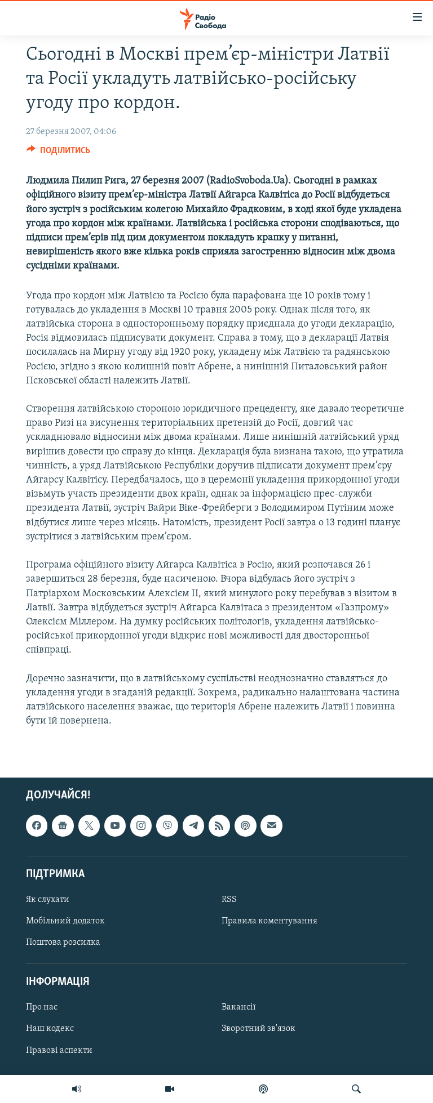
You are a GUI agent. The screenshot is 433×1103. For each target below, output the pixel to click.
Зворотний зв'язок (258, 1029)
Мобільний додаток (65, 921)
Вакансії (239, 1007)
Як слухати (47, 899)
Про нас (42, 1007)
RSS (229, 899)
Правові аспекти (59, 1050)
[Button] (58, 153)
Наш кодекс (50, 1029)
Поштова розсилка (63, 942)
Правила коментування (269, 921)
